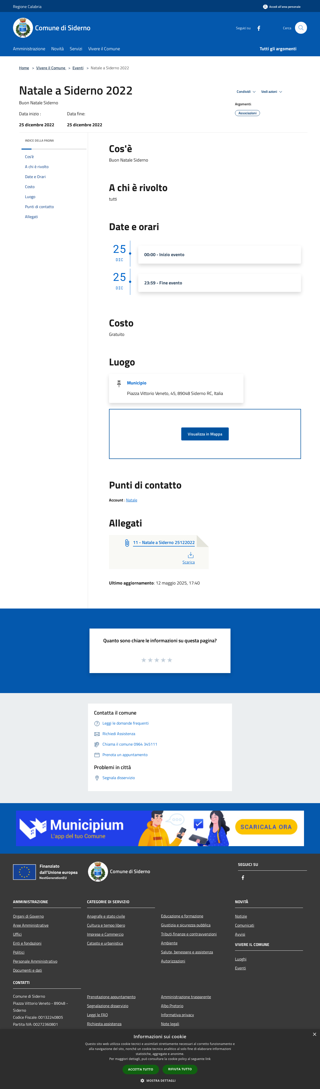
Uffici (17, 934)
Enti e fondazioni (27, 943)
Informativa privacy (177, 1015)
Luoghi (240, 959)
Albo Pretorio (172, 1006)
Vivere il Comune (51, 68)
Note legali (170, 1024)
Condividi (247, 92)
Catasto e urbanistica (105, 943)
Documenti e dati (27, 970)
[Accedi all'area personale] (281, 7)
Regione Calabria (27, 7)
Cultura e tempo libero (106, 925)
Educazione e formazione (182, 916)
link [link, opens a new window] (208, 1059)
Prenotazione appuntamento (111, 997)
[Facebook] (257, 27)
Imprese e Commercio (105, 934)
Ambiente (169, 943)
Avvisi (240, 934)
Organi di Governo (28, 916)
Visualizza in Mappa (205, 434)
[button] (160, 1080)
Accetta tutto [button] (140, 1069)
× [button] (314, 1034)
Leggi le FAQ (97, 1015)
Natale (131, 500)
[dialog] (160, 1059)
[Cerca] (301, 28)
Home (24, 68)
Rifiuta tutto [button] (180, 1069)
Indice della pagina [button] (39, 140)
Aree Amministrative (30, 925)
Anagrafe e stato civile (106, 916)
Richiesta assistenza (104, 1024)
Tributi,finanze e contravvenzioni (189, 934)
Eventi (78, 68)
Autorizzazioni (173, 961)
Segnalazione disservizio (107, 1006)
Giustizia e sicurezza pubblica (185, 925)
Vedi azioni (272, 92)
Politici (18, 952)
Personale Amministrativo (35, 961)
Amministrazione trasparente (186, 997)
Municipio (136, 382)
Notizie (241, 916)
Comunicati (244, 925)
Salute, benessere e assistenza (187, 952)
